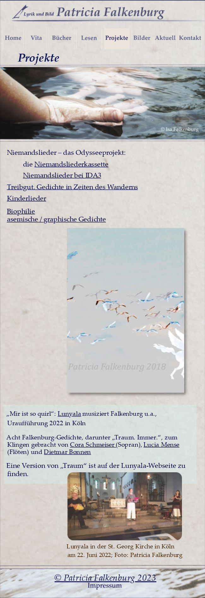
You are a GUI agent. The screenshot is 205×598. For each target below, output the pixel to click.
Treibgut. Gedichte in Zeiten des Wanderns (72, 186)
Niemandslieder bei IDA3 (62, 174)
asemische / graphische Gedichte (56, 219)
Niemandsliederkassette (71, 163)
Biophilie (21, 210)
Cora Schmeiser (93, 444)
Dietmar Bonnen (67, 451)
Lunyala (69, 413)
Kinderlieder (26, 198)
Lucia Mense (161, 444)
